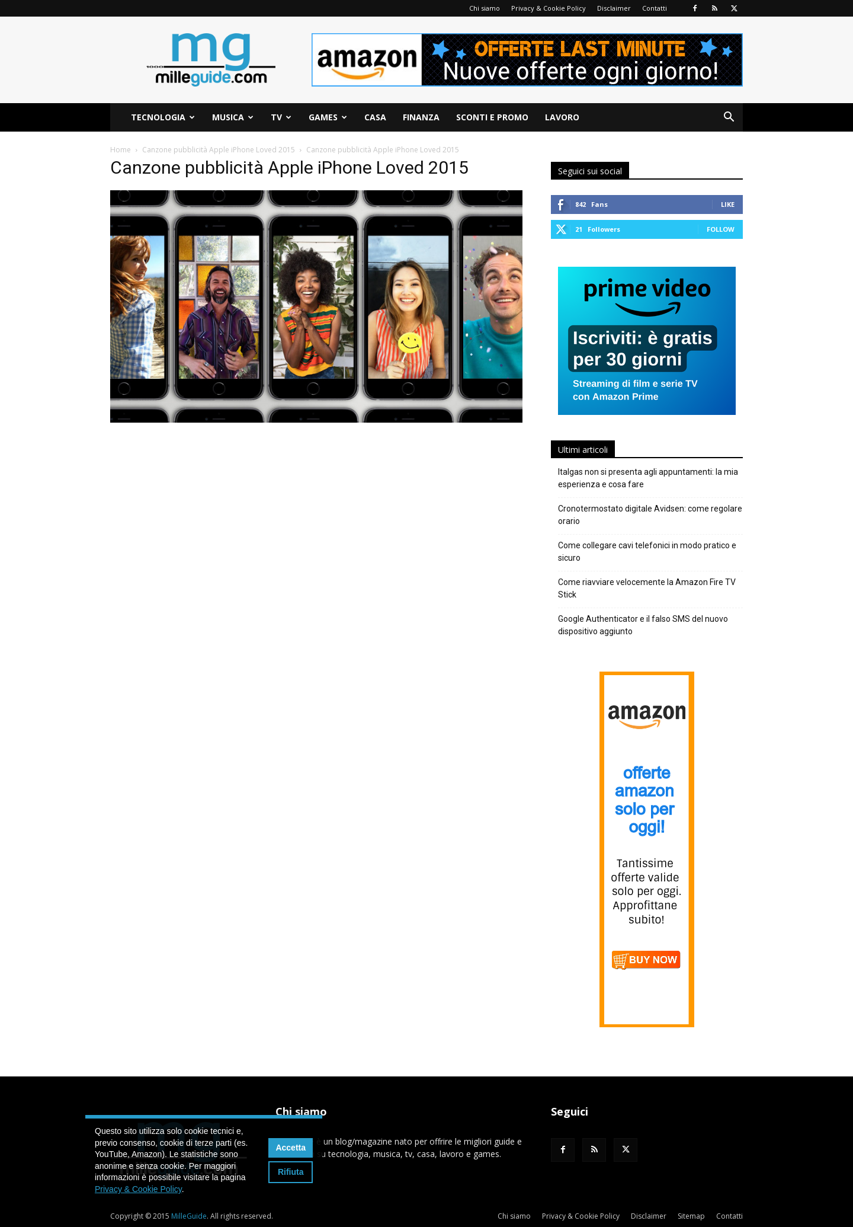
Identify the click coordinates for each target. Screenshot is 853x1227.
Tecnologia (163, 117)
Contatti (654, 8)
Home (120, 150)
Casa (375, 117)
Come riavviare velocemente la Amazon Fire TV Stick (647, 588)
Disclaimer (614, 8)
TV (281, 117)
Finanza (421, 117)
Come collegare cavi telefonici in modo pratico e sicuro (647, 552)
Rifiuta (291, 1172)
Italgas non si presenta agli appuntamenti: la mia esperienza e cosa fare (648, 478)
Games (328, 117)
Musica (233, 117)
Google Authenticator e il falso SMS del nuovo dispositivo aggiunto (643, 625)
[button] (728, 118)
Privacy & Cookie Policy (548, 8)
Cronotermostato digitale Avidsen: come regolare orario (650, 515)
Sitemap (691, 1216)
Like (728, 204)
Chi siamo (484, 8)
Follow (721, 229)
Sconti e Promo (492, 117)
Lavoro (562, 117)
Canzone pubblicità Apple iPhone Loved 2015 (218, 150)
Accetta (290, 1147)
